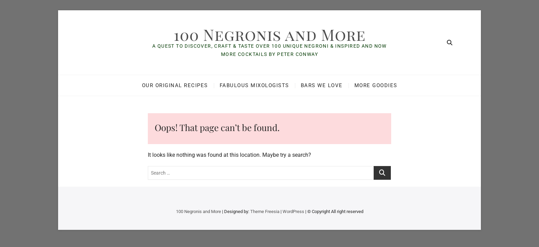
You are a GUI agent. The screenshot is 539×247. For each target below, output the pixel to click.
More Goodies (375, 85)
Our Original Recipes (175, 85)
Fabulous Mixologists (254, 85)
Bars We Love (322, 85)
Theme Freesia (264, 211)
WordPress (293, 211)
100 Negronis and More (270, 34)
